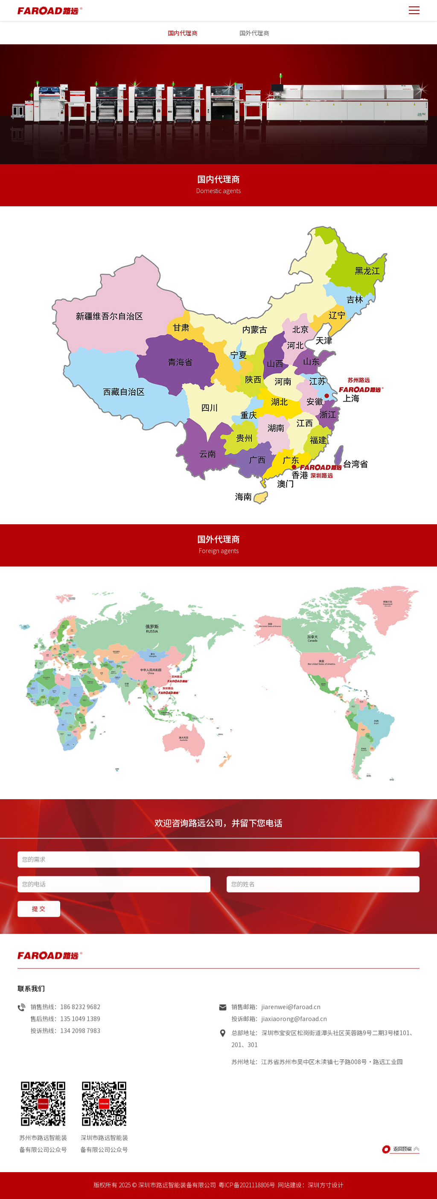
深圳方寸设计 (326, 1192)
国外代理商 (254, 33)
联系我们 (31, 996)
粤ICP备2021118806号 (246, 1192)
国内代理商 (183, 33)
